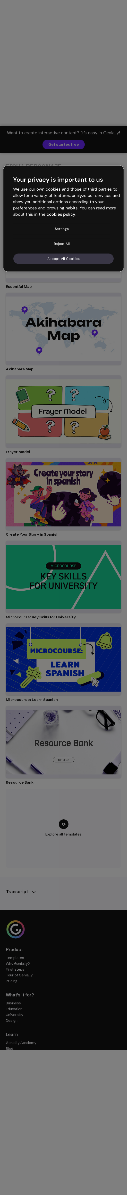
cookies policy (61, 214)
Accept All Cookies (63, 258)
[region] (63, 219)
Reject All (62, 244)
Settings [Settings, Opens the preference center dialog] (62, 229)
